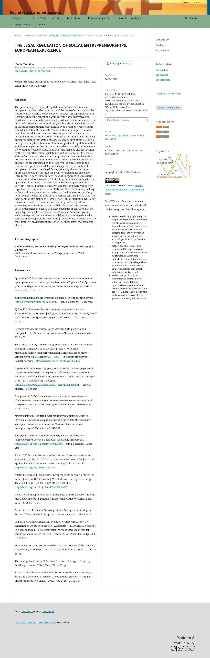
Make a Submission (168, 107)
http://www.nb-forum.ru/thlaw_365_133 (57, 360)
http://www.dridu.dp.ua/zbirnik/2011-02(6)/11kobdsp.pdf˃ (47, 384)
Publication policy (99, 18)
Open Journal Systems (168, 93)
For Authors (162, 74)
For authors (74, 18)
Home (18, 35)
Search (192, 18)
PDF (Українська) (119, 63)
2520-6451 (27, 611)
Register (186, 2)
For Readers (162, 69)
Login (197, 2)
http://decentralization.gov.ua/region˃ (36, 301)
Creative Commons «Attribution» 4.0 (35, 622)
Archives (136, 18)
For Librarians (163, 79)
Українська (162, 50)
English (160, 45)
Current (121, 18)
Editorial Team (38, 18)
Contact (40, 24)
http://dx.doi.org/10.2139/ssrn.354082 (35, 467)
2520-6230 (48, 611)
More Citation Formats (118, 119)
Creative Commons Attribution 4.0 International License (124, 189)
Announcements (21, 24)
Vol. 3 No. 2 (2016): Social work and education (60, 35)
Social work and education (35, 12)
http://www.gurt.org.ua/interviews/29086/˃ (38, 443)
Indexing (57, 18)
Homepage (16, 18)
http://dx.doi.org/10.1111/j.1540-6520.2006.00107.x (42, 487)
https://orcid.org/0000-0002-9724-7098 (32, 71)
